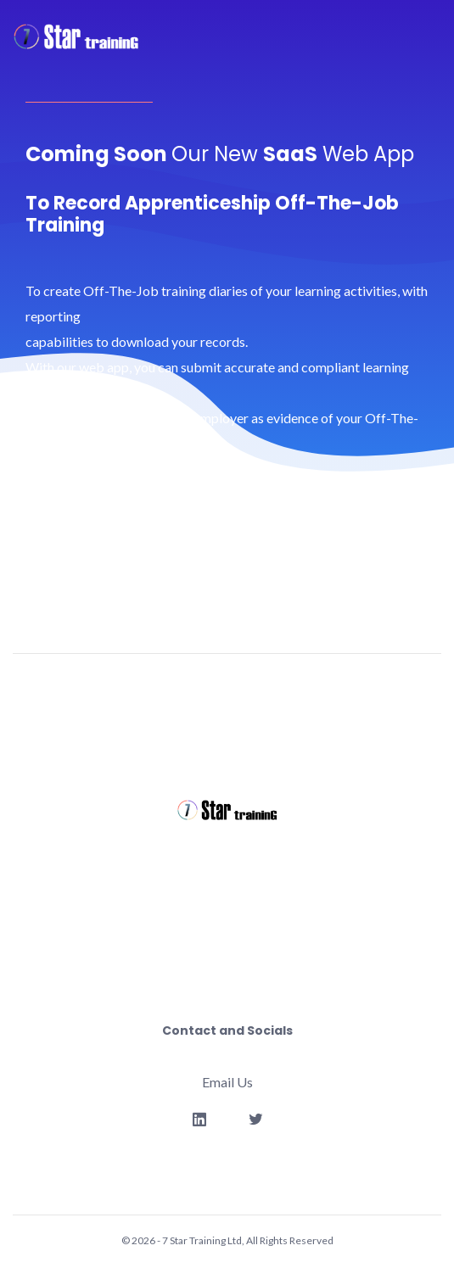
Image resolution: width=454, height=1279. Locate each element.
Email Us (227, 1082)
